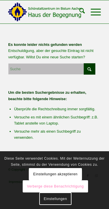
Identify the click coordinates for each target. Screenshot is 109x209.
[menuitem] (79, 12)
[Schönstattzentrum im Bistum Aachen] (45, 12)
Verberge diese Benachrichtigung (55, 186)
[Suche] (79, 12)
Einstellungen (55, 199)
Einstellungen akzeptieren (55, 174)
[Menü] (93, 12)
